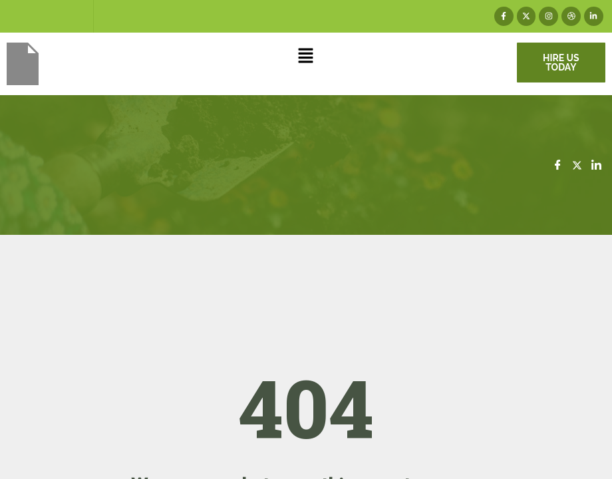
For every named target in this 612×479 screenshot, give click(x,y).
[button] (306, 57)
